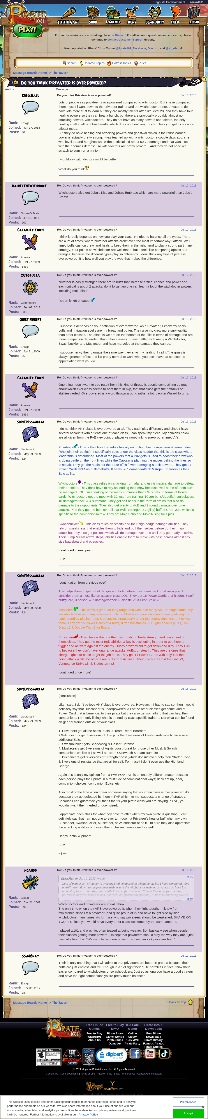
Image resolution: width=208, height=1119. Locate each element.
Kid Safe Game (132, 1026)
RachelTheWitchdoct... (30, 186)
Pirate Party (132, 1043)
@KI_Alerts (173, 48)
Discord (120, 35)
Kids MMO (132, 1040)
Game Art (115, 1043)
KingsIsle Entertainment (169, 2)
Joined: (15, 127)
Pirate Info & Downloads (153, 1026)
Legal (117, 1073)
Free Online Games (94, 1026)
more (190, 876)
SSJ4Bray (30, 956)
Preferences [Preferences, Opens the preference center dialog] (188, 1104)
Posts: (14, 132)
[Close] (203, 1109)
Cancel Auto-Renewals (149, 1073)
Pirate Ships (115, 1040)
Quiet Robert (30, 319)
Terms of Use (87, 1073)
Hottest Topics (121, 63)
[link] (111, 1056)
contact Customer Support (125, 39)
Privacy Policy (104, 1073)
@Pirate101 (123, 48)
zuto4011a (30, 275)
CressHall (30, 95)
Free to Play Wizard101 (94, 1035)
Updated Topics (93, 63)
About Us (94, 1040)
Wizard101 (197, 2)
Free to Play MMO (115, 1026)
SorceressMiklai (30, 422)
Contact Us (52, 1073)
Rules (142, 63)
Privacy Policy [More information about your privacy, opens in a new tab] (88, 1116)
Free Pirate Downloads (153, 1035)
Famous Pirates (153, 1043)
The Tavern (60, 73)
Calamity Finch (30, 230)
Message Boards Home (30, 73)
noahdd (30, 870)
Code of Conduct (69, 1073)
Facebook (139, 48)
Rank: (14, 123)
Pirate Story (115, 1033)
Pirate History (154, 1040)
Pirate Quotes (154, 1046)
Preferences (128, 1073)
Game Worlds (115, 1036)
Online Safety (132, 1035)
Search (71, 63)
